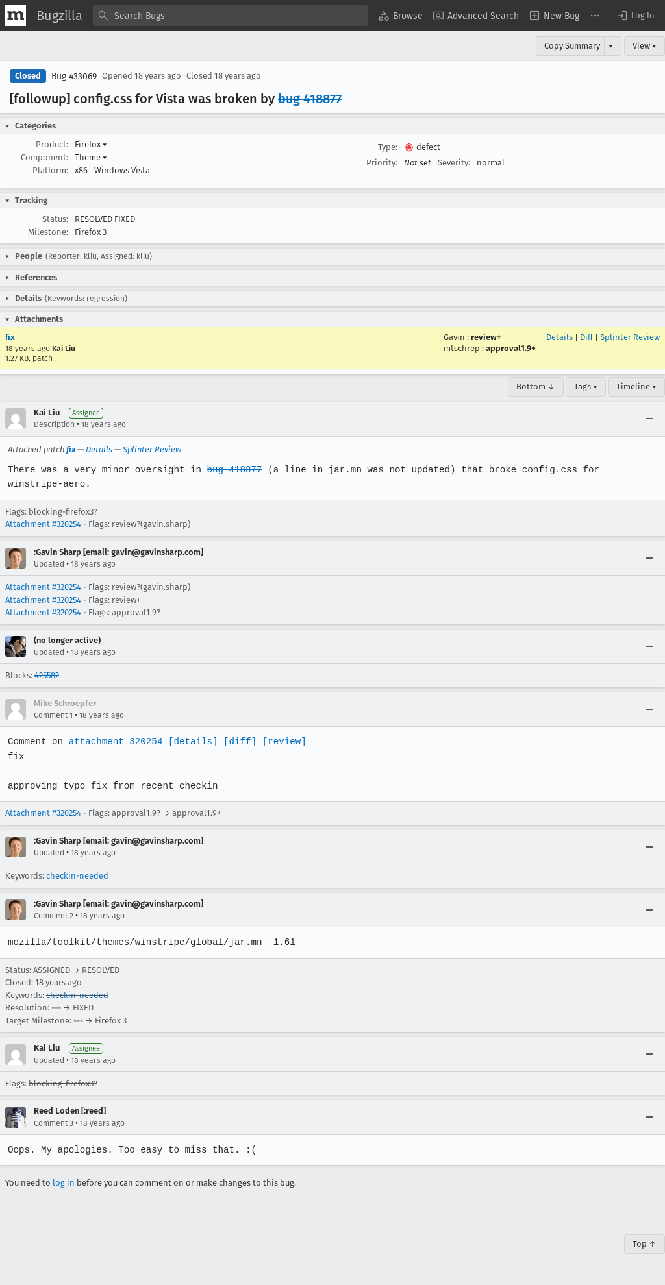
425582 (46, 675)
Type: (387, 147)
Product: (52, 144)
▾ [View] (611, 46)
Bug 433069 (74, 76)
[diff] (236, 741)
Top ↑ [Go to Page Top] (645, 1244)
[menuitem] (400, 15)
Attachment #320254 (43, 524)
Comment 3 (53, 1123)
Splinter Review (630, 337)
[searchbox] (230, 15)
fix (10, 337)
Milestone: (48, 232)
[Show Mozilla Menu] (15, 15)
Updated (49, 564)
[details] (190, 741)
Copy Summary (572, 46)
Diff (586, 337)
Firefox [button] (91, 144)
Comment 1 (53, 715)
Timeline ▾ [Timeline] (636, 386)
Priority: (381, 162)
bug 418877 (310, 98)
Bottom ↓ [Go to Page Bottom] (535, 386)
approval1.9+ (511, 348)
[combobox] (230, 15)
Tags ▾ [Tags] (585, 386)
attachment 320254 (114, 741)
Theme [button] (91, 157)
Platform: (50, 170)
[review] (280, 741)
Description (54, 424)
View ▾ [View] (645, 46)
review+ (486, 337)
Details (559, 337)
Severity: (454, 162)
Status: (55, 219)
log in (64, 1183)
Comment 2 (53, 915)
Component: (44, 157)
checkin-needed (77, 876)
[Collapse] (649, 418)
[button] (635, 15)
